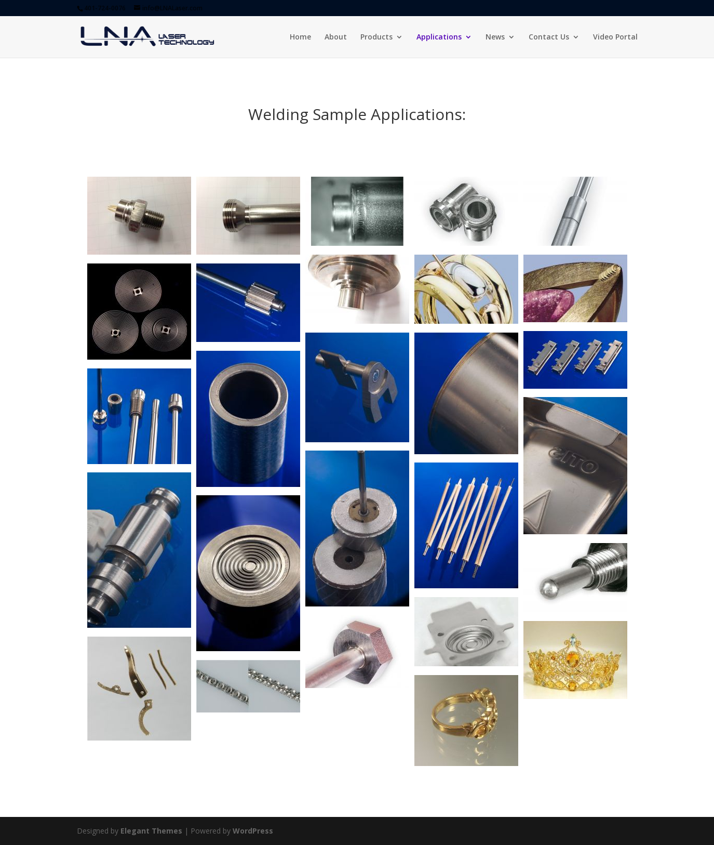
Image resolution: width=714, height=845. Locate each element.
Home (300, 37)
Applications (439, 37)
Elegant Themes (151, 831)
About (336, 37)
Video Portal (615, 37)
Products (376, 37)
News (495, 37)
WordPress (253, 831)
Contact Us (549, 37)
